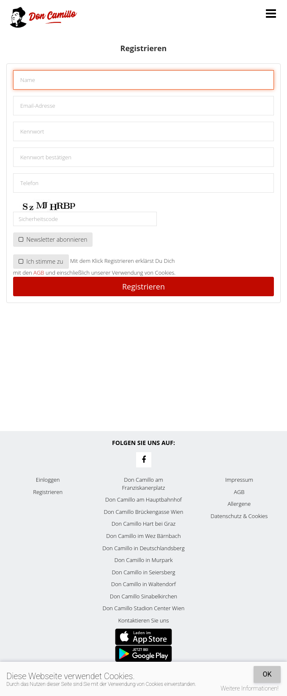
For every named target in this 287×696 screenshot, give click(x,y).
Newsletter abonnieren (53, 239)
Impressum (239, 479)
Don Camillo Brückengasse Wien (143, 512)
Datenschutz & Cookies (239, 516)
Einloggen (48, 479)
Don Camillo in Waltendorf (143, 584)
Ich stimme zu (41, 261)
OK (266, 674)
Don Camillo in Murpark (143, 560)
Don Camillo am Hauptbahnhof (143, 499)
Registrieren (143, 286)
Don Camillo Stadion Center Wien (144, 608)
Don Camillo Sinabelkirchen (143, 596)
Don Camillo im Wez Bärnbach (143, 536)
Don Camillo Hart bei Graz (144, 523)
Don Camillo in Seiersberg (143, 572)
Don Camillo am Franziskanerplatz (143, 483)
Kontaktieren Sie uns (143, 620)
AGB (38, 272)
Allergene (239, 504)
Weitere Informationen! (250, 688)
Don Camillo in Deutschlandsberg (143, 548)
